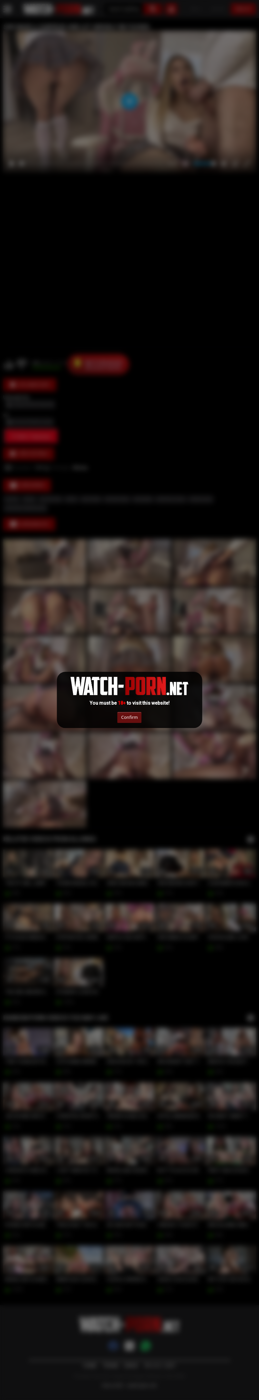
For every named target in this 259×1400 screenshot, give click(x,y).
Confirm (129, 717)
